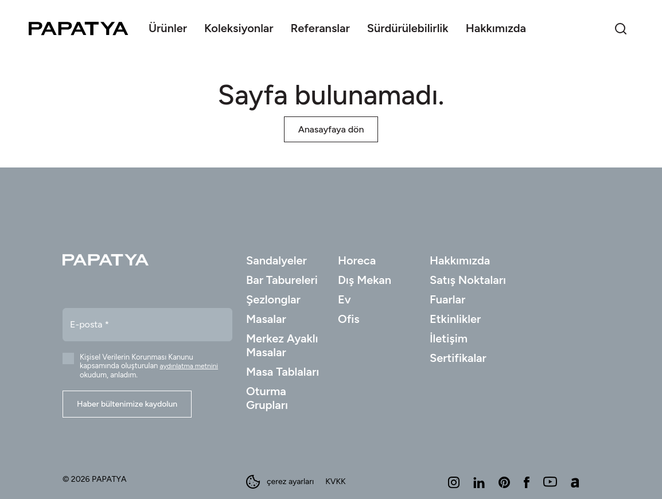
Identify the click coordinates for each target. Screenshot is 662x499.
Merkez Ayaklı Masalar (282, 345)
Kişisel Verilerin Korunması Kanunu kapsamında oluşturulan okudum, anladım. (149, 366)
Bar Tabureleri (282, 280)
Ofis (349, 319)
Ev (344, 299)
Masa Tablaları (282, 372)
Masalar (266, 319)
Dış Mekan (364, 280)
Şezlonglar (273, 299)
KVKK (335, 481)
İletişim (449, 338)
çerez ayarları (280, 482)
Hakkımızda (460, 260)
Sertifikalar (458, 358)
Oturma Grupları (267, 398)
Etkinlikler (455, 319)
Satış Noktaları (468, 280)
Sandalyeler (276, 260)
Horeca (357, 260)
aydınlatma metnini (189, 366)
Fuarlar (447, 299)
